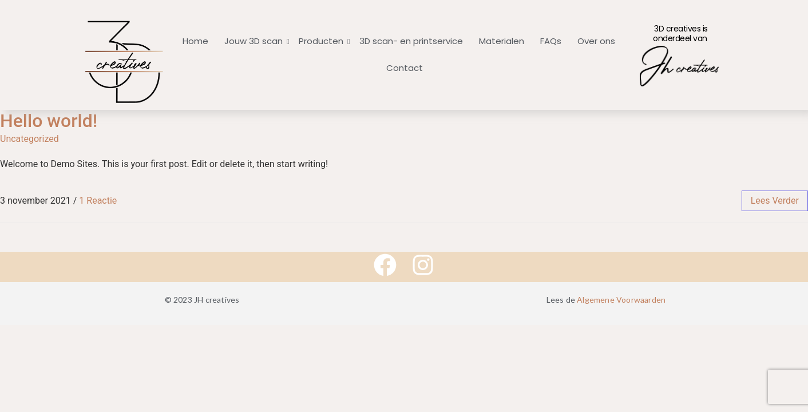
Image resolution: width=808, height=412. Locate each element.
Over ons (596, 41)
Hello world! (48, 121)
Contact (404, 68)
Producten (322, 41)
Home (195, 41)
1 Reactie (98, 200)
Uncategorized (29, 138)
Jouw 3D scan (254, 41)
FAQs (550, 41)
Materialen (501, 41)
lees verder (775, 200)
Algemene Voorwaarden (621, 299)
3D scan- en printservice (411, 41)
